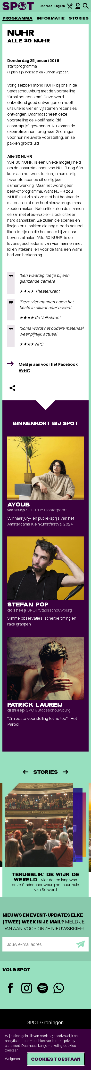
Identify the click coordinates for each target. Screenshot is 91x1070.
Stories (79, 18)
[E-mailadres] (45, 944)
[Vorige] (25, 772)
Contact (46, 6)
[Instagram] (26, 989)
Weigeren (12, 1059)
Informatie (51, 18)
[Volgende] (66, 772)
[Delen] (12, 388)
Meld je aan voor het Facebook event (48, 367)
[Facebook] (10, 988)
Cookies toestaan (56, 1059)
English (59, 6)
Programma (17, 18)
